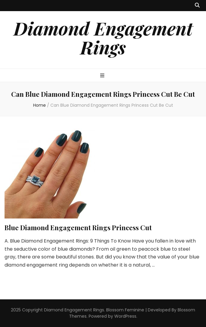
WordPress (125, 316)
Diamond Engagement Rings (103, 37)
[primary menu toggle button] (103, 76)
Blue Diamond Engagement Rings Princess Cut (78, 227)
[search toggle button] (197, 6)
